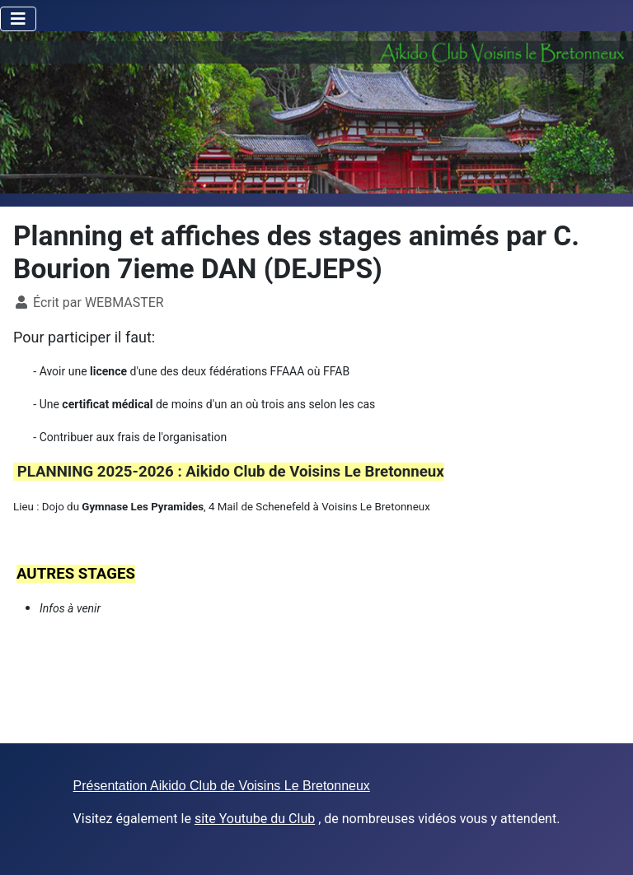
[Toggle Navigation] (18, 19)
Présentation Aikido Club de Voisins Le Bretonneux (221, 786)
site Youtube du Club (255, 818)
